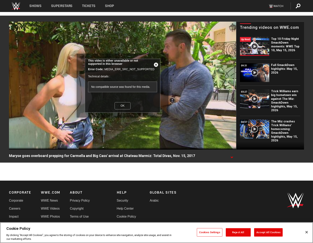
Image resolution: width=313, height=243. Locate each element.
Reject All (238, 232)
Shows (35, 6)
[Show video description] (231, 156)
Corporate (16, 200)
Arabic (154, 200)
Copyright (76, 208)
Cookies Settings (209, 232)
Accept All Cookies (268, 232)
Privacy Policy (80, 200)
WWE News (49, 200)
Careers (14, 208)
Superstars (62, 6)
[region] (156, 232)
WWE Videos (50, 208)
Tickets (88, 6)
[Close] (306, 232)
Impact (14, 216)
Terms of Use (79, 216)
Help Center (125, 208)
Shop (109, 6)
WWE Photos (50, 216)
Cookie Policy (126, 216)
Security (122, 200)
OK (123, 105)
